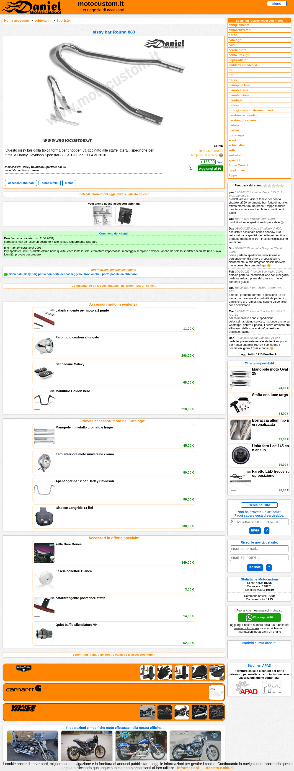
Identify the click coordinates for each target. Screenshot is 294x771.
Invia (255, 530)
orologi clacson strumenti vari (251, 110)
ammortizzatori (240, 30)
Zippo (233, 175)
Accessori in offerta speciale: (113, 372)
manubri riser (238, 90)
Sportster (64, 20)
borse (233, 35)
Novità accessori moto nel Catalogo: (113, 338)
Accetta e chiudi (220, 768)
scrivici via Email (106, 718)
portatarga (236, 135)
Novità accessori (49, 723)
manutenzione (239, 95)
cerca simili (50, 183)
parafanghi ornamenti (244, 120)
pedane (234, 125)
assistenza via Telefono (110, 723)
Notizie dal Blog (49, 736)
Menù (276, 3)
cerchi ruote (237, 50)
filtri (232, 75)
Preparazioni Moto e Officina (57, 732)
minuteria (235, 100)
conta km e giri (239, 55)
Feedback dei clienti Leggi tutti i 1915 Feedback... (259, 270)
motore (234, 105)
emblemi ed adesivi (243, 65)
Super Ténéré (238, 165)
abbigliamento (239, 25)
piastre (234, 130)
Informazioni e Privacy (109, 727)
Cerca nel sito (259, 505)
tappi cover (237, 170)
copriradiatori (239, 60)
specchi (234, 160)
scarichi (234, 140)
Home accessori (16, 20)
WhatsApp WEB (259, 617)
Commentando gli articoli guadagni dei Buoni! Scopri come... (114, 285)
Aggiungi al (210, 168)
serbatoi (235, 155)
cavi (232, 45)
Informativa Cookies (108, 732)
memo (69, 183)
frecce (233, 80)
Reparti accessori (50, 718)
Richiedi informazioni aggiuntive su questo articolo (113, 194)
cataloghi (235, 40)
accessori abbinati (21, 183)
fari (231, 70)
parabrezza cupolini (243, 115)
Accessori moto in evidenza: (114, 304)
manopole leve (239, 85)
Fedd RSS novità (106, 736)
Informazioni (188, 768)
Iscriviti (255, 567)
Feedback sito (47, 727)
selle (232, 150)
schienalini (42, 20)
